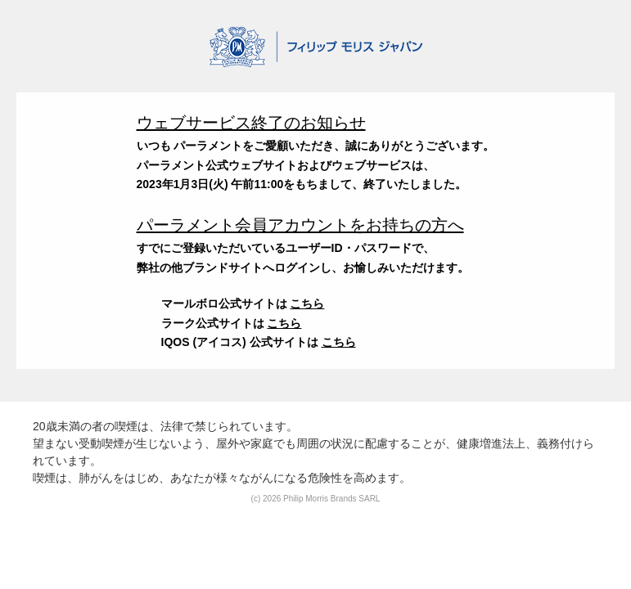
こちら (307, 303)
